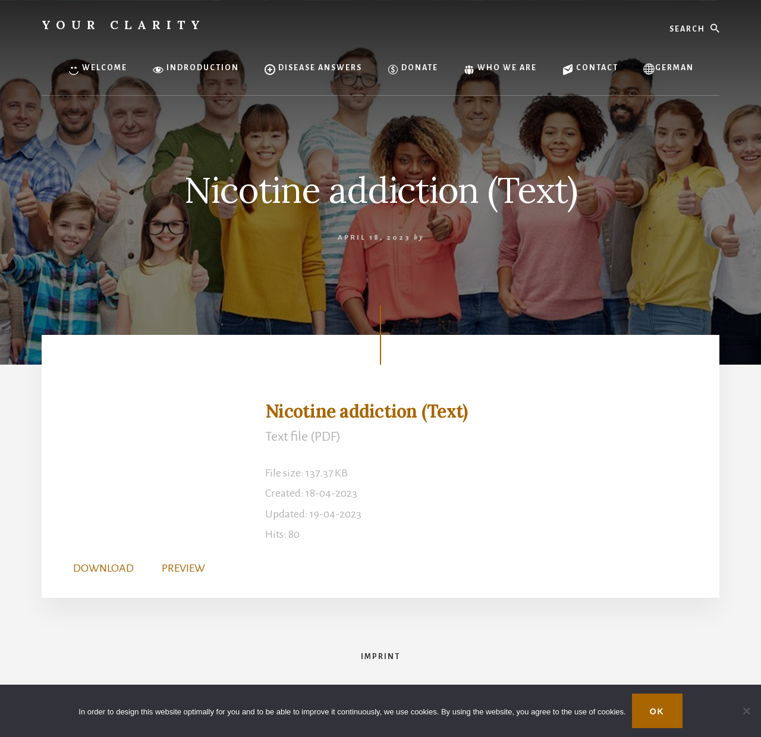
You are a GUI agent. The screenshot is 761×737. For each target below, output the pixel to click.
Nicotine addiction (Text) (366, 411)
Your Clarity (124, 24)
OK (657, 711)
